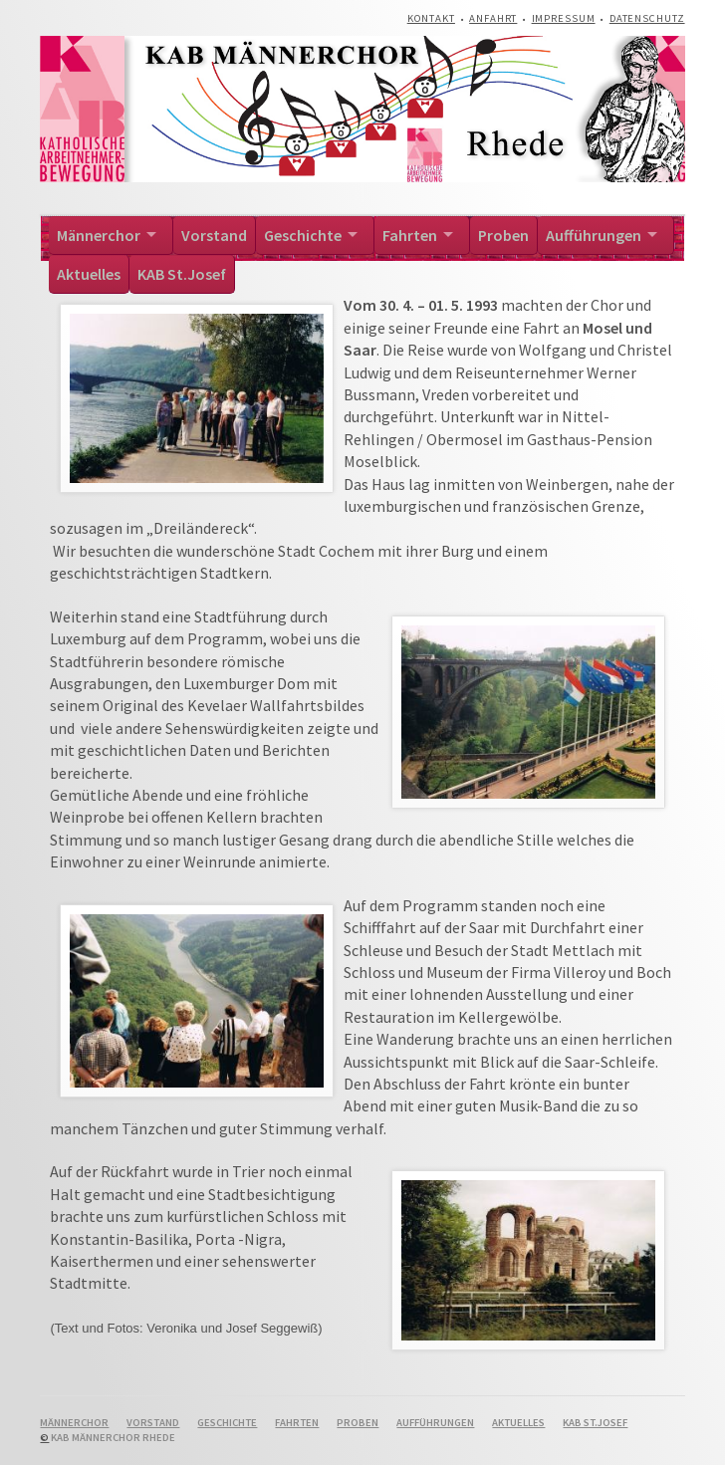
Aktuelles (89, 274)
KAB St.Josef (181, 274)
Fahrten (409, 235)
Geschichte (303, 235)
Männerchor (98, 235)
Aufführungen (593, 235)
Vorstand (214, 235)
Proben (503, 235)
